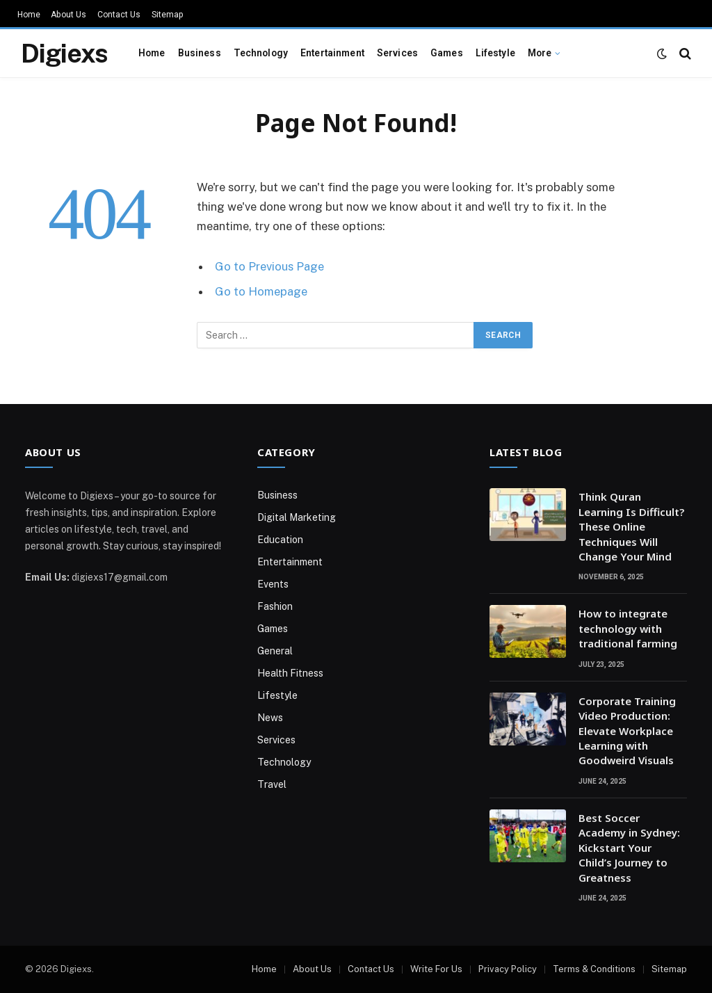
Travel (271, 784)
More (540, 52)
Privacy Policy (507, 969)
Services (397, 52)
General (275, 650)
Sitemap (168, 14)
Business (199, 52)
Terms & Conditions (594, 969)
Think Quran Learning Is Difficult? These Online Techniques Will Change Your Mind (631, 526)
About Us (68, 14)
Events (273, 584)
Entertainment (332, 52)
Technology (261, 52)
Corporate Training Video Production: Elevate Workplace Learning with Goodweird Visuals (627, 731)
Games (446, 52)
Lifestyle (495, 52)
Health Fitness (290, 673)
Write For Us (436, 969)
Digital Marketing (296, 517)
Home (28, 14)
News (270, 717)
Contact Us (118, 14)
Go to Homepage (261, 291)
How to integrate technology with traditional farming (627, 628)
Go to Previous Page (269, 266)
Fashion (275, 606)
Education (280, 539)
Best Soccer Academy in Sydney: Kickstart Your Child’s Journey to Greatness (629, 848)
